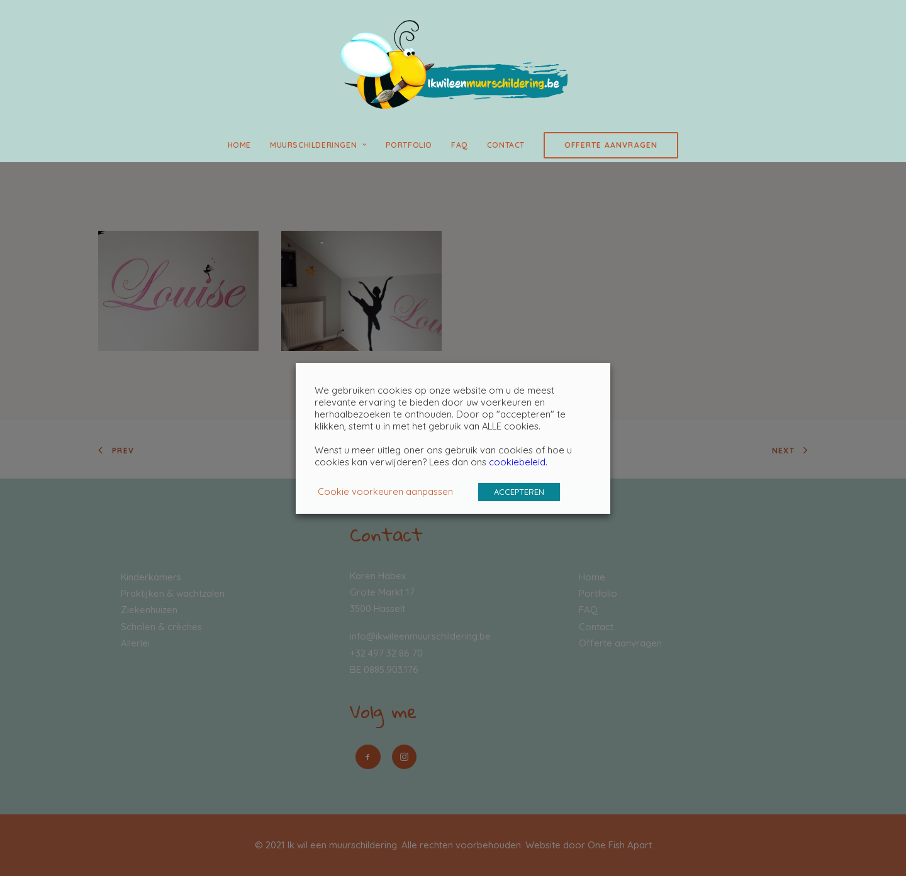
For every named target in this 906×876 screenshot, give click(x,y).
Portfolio (409, 145)
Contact (506, 145)
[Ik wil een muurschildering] (452, 64)
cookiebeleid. (518, 462)
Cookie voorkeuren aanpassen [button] (385, 491)
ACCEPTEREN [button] (519, 492)
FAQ (459, 145)
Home (239, 145)
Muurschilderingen (318, 145)
